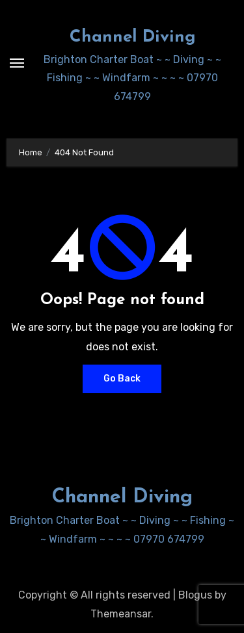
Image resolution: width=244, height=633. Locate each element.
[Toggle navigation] (17, 63)
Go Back (122, 378)
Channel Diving (133, 37)
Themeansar (120, 614)
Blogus (195, 595)
